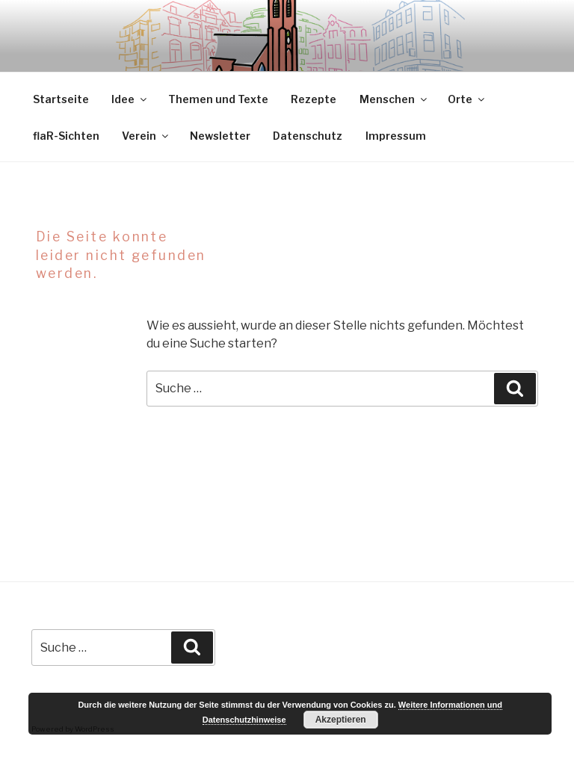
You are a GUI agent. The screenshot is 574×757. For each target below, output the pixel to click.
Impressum (395, 135)
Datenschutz (307, 135)
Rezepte (313, 99)
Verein (146, 135)
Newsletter (220, 135)
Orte (467, 99)
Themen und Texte (218, 99)
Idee (130, 99)
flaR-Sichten (66, 135)
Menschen (394, 99)
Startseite (61, 99)
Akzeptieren (340, 719)
